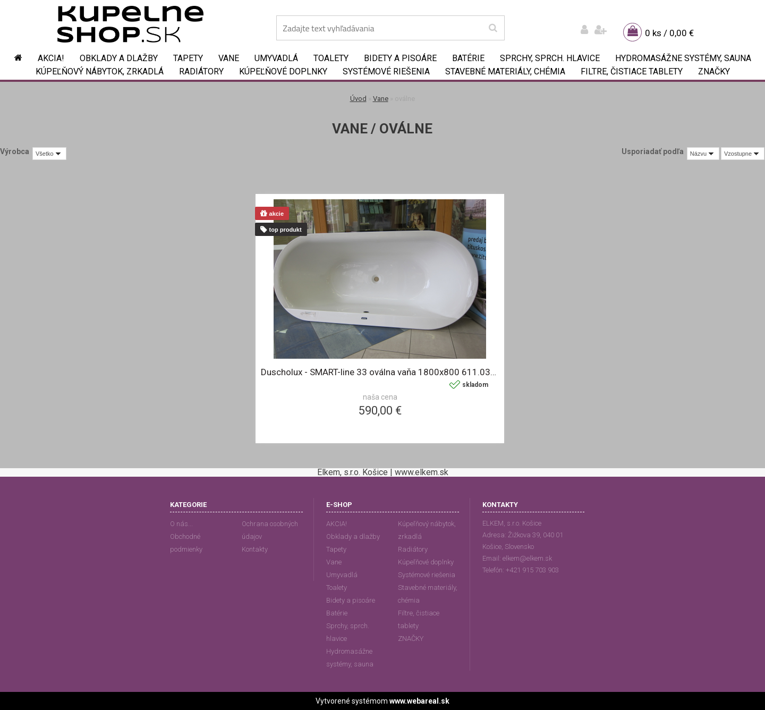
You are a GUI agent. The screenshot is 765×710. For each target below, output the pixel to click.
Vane (228, 58)
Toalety (330, 58)
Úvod (358, 99)
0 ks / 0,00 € (669, 33)
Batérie (468, 58)
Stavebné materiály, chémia (505, 71)
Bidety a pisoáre (400, 58)
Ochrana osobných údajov (270, 530)
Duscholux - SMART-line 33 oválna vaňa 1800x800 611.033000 (380, 372)
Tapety (188, 58)
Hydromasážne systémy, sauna (683, 58)
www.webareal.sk (419, 701)
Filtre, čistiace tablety (632, 71)
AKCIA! (51, 58)
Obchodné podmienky (186, 542)
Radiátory (201, 71)
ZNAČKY (714, 71)
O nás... (181, 524)
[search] (492, 28)
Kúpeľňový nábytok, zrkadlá (100, 71)
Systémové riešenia (386, 71)
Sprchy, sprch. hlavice (550, 58)
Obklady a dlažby (119, 58)
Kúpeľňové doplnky (283, 71)
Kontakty (255, 549)
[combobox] (703, 153)
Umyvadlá (276, 58)
